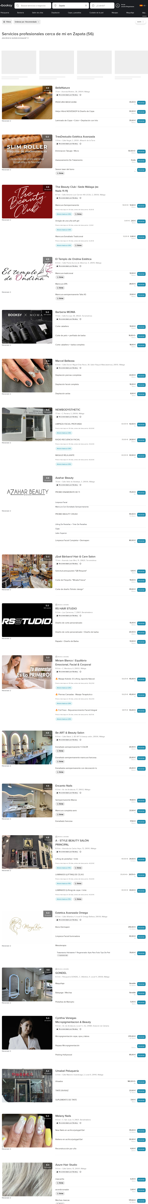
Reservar (141, 103)
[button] (32, 6)
